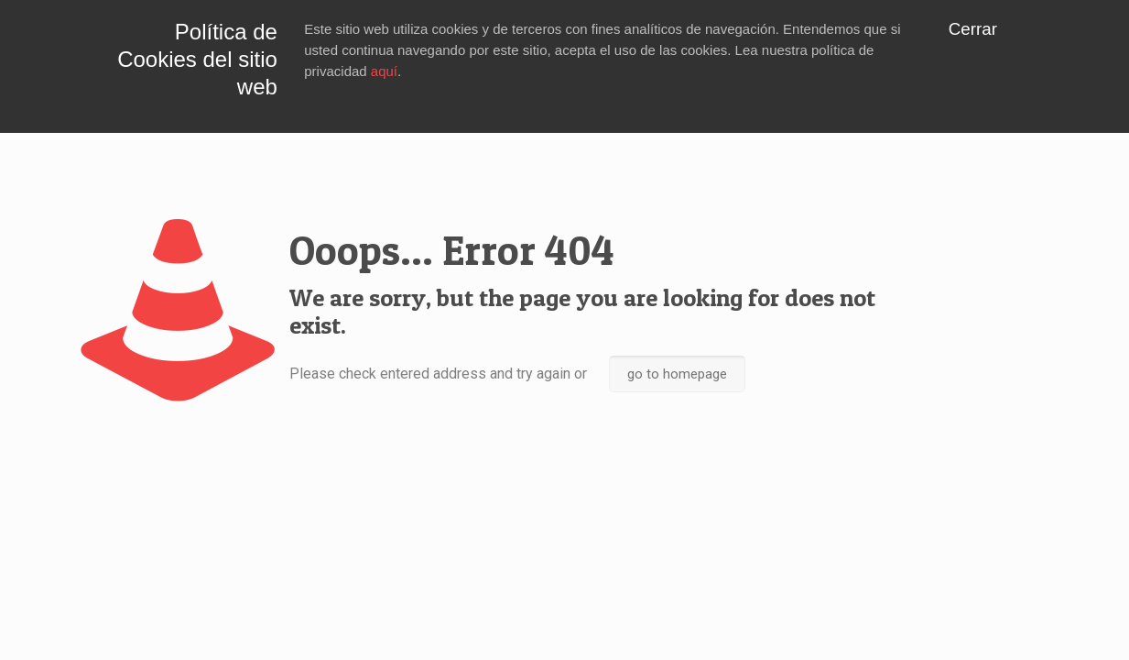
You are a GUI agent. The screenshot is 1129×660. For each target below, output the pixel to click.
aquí (384, 71)
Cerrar (973, 28)
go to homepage (677, 374)
